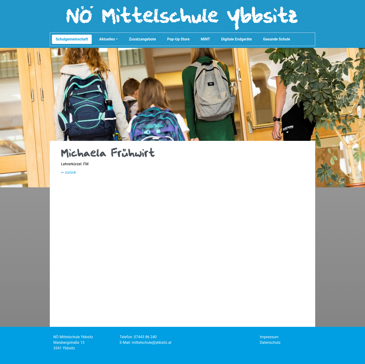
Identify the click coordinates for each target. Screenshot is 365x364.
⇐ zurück (68, 172)
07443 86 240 (145, 337)
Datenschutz (270, 342)
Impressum (269, 337)
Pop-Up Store (178, 39)
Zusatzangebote (142, 39)
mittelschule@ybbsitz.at (152, 342)
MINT (205, 39)
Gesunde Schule (276, 39)
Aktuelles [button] (108, 39)
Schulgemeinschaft (72, 39)
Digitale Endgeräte (236, 39)
